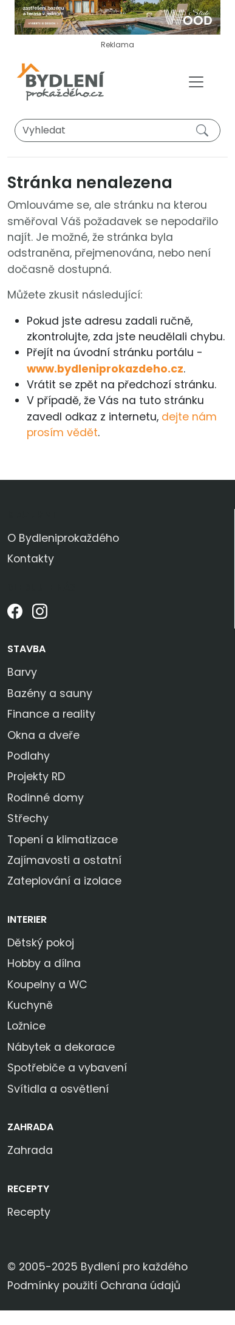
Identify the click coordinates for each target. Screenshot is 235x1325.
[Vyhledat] (117, 130)
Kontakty (30, 558)
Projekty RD (36, 776)
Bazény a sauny (49, 693)
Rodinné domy (45, 798)
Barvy (22, 672)
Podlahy (28, 756)
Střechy (28, 818)
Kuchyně (30, 1005)
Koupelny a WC (47, 984)
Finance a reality (51, 714)
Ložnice (26, 1026)
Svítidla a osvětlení (58, 1089)
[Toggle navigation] (196, 81)
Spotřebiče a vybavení (67, 1067)
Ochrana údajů (140, 1285)
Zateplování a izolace (64, 881)
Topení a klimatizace (62, 839)
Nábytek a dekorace (61, 1047)
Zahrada (30, 1127)
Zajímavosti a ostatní (64, 860)
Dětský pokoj (40, 943)
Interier (27, 919)
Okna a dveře (43, 735)
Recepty (28, 1189)
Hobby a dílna (44, 963)
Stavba (26, 649)
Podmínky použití (52, 1285)
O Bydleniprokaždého (63, 538)
